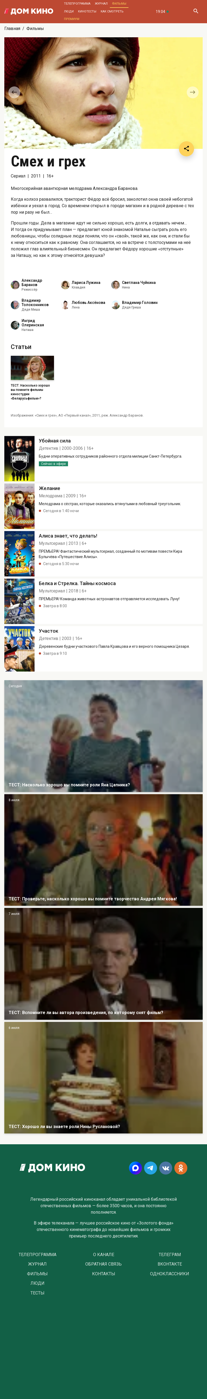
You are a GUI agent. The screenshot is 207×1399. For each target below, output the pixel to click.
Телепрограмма (77, 3)
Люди (69, 11)
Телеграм (170, 1254)
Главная (12, 28)
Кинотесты (87, 11)
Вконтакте (170, 1264)
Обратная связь (103, 1264)
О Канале (103, 1254)
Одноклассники (169, 1273)
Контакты (103, 1273)
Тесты (37, 1293)
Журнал (101, 3)
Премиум (71, 19)
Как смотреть (112, 11)
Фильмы (119, 3)
